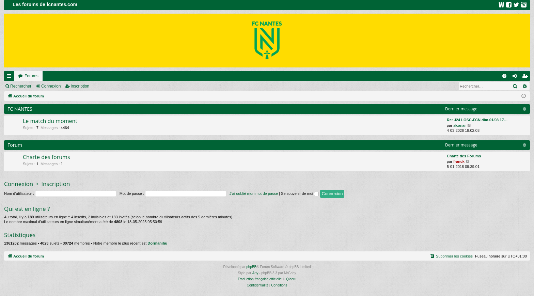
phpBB (251, 267)
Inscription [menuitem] (526, 77)
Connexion (51, 86)
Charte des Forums (464, 156)
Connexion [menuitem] (516, 77)
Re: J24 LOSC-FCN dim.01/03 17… (477, 120)
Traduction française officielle (260, 279)
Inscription (80, 86)
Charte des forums (46, 157)
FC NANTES (19, 109)
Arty (255, 273)
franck (459, 161)
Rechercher (20, 86)
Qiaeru (291, 279)
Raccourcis (10, 77)
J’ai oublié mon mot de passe (254, 193)
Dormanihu (157, 243)
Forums (31, 76)
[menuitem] (504, 76)
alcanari (460, 125)
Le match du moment (50, 121)
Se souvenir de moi (299, 193)
